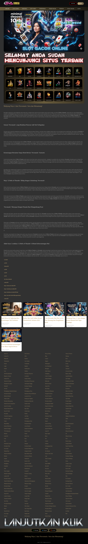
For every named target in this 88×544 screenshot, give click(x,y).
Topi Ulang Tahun (28, 508)
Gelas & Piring (48, 423)
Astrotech (39, 84)
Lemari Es (6, 436)
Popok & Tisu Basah (49, 406)
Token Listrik (6, 398)
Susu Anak (6, 448)
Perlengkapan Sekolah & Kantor (10, 391)
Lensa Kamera (27, 426)
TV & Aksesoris (7, 431)
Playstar (29, 96)
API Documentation (8, 373)
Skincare (67, 413)
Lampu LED (6, 476)
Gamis (5, 421)
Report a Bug (68, 373)
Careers (46, 358)
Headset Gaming (7, 473)
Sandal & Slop (68, 408)
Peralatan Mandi (28, 446)
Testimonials (6, 361)
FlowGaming (10, 96)
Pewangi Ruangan (7, 503)
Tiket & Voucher (48, 396)
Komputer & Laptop (8, 383)
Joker (68, 72)
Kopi (26, 438)
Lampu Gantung (7, 496)
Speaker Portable (28, 463)
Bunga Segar (27, 498)
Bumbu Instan (68, 508)
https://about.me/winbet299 (9, 285)
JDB (20, 72)
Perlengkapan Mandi (49, 403)
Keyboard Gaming (69, 471)
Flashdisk (6, 466)
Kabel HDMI (47, 463)
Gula (5, 438)
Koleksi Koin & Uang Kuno (9, 403)
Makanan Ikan (48, 481)
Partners (26, 358)
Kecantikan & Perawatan (29, 381)
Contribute (27, 376)
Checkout (67, 368)
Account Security (69, 371)
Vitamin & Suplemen (8, 416)
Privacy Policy (48, 353)
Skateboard (27, 458)
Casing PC (27, 471)
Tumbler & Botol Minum (9, 491)
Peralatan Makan (69, 488)
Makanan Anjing (28, 483)
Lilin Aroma (68, 501)
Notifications (27, 368)
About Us (6, 353)
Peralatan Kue (48, 488)
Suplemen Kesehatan (49, 503)
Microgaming (58, 84)
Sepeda (5, 458)
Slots (79, 8)
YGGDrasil (39, 72)
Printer (26, 433)
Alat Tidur (6, 501)
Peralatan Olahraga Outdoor (50, 506)
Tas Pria (5, 388)
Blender (46, 486)
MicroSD (47, 466)
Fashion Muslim (48, 378)
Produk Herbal (68, 403)
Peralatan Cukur (7, 418)
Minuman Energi (48, 511)
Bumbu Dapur (68, 441)
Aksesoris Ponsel (48, 426)
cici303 (5, 263)
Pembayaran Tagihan (29, 398)
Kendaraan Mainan (28, 456)
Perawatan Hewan (69, 483)
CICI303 (6, 259)
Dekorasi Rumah (7, 396)
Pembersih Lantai (7, 443)
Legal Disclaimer (69, 376)
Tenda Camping (48, 458)
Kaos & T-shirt (7, 411)
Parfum (26, 413)
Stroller (46, 448)
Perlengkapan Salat (28, 421)
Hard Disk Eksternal (28, 466)
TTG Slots (29, 84)
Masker (5, 506)
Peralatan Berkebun (49, 398)
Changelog (47, 373)
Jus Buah (67, 511)
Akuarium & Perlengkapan (30, 481)
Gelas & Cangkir (28, 491)
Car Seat (67, 448)
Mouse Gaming (48, 471)
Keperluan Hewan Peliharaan (30, 393)
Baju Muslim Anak (28, 453)
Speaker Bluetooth (48, 428)
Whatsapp (35, 530)
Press (67, 358)
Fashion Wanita (28, 378)
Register (26, 366)
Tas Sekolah (47, 451)
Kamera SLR (27, 461)
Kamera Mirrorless (7, 426)
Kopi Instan (27, 511)
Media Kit (6, 358)
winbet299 (6, 282)
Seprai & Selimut (69, 498)
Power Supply (7, 471)
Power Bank (68, 426)
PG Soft (68, 84)
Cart (5, 371)
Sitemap (67, 356)
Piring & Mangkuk (48, 491)
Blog (46, 356)
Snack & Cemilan (7, 406)
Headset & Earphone (29, 428)
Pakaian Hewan (48, 483)
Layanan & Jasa (28, 396)
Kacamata (6, 413)
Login (80, 3)
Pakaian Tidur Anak (49, 453)
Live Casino (16, 8)
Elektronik (47, 381)
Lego (46, 456)
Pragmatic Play (78, 72)
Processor (47, 468)
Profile (5, 368)
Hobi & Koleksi (48, 383)
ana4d (5, 275)
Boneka (5, 456)
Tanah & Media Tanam (8, 481)
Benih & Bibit (48, 478)
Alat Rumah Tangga (28, 383)
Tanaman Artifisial (7, 498)
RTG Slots (39, 96)
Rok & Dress (47, 411)
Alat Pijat (26, 416)
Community (27, 363)
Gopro (46, 461)
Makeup (46, 413)
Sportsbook (42, 8)
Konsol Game (27, 431)
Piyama (26, 501)
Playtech (58, 96)
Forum (5, 363)
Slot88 (49, 84)
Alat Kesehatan (69, 503)
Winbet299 (6, 266)
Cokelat (46, 441)
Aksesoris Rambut (7, 453)
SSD (5, 468)
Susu (66, 438)
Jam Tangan (68, 378)
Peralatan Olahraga (28, 386)
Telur (26, 441)
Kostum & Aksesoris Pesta (71, 506)
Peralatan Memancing (8, 401)
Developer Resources (29, 373)
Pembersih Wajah (48, 416)
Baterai (26, 476)
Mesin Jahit (47, 473)
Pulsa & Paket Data (69, 396)
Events (67, 363)
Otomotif (6, 386)
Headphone (6, 463)
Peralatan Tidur (7, 446)
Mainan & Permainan (70, 383)
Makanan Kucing (7, 483)
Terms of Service (69, 353)
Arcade (7, 8)
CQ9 (49, 72)
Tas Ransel (27, 418)
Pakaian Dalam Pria (69, 406)
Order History (48, 371)
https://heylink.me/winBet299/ (10, 288)
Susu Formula (27, 406)
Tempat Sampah (28, 493)
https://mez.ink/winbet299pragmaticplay (12, 295)
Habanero (10, 72)
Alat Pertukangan (69, 473)
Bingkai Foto (47, 496)
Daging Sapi (27, 513)
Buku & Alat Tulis (69, 391)
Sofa (66, 421)
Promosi (61, 8)
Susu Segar (6, 513)
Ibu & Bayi (47, 388)
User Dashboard (48, 366)
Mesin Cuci (27, 436)
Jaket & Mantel (48, 408)
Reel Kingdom (20, 96)
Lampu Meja (27, 496)
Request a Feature (7, 376)
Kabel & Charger (7, 428)
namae (38, 542)
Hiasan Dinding (69, 496)
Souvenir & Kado (7, 393)
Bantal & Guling (48, 498)
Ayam (46, 513)
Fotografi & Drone (48, 393)
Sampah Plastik (69, 443)
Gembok (46, 493)
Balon (5, 508)
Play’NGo (58, 72)
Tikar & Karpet (48, 501)
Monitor (5, 433)
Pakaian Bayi (6, 451)
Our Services (27, 353)
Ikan (66, 513)
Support (46, 361)
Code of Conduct (48, 376)
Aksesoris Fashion (7, 381)
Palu (66, 476)
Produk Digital (68, 401)
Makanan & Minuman (49, 391)
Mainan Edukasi (69, 453)
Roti (5, 441)
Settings (67, 366)
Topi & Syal (68, 411)
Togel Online (70, 8)
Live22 (78, 84)
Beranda (24, 8)
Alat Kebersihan (69, 491)
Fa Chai (29, 72)
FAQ (25, 356)
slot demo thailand (8, 279)
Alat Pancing (6, 461)
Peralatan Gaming (28, 473)
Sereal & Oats (7, 511)
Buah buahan (27, 516)
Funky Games (78, 96)
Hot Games (33, 8)
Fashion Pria (6, 378)
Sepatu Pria (47, 386)
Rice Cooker (68, 486)
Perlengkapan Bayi (48, 446)
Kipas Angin (47, 433)
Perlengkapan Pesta (28, 391)
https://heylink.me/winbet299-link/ (11, 292)
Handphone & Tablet (70, 381)
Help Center (68, 361)
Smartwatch (68, 428)
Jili (10, 84)
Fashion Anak (27, 403)
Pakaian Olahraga (69, 458)
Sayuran (5, 516)
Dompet (46, 418)
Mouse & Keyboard (69, 431)
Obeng (46, 476)
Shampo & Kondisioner (70, 416)
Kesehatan (68, 388)
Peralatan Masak (28, 423)
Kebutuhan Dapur (69, 393)
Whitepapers (47, 363)
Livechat (52, 530)
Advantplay (20, 84)
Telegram (44, 530)
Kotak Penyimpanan (69, 423)
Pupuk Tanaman (28, 478)
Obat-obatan (27, 506)
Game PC (47, 431)
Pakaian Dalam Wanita (8, 408)
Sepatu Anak (68, 451)
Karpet (46, 421)
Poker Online (52, 8)
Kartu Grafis (68, 468)
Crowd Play (68, 96)
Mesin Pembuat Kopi (8, 488)
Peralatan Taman (7, 478)
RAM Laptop (68, 466)
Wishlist (26, 371)
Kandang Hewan (69, 481)
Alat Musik (68, 398)
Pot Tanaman (68, 478)
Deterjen (26, 443)
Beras (46, 436)
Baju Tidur (27, 408)
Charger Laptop (69, 463)
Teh (46, 438)
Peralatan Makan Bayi (29, 448)
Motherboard (27, 468)
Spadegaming (49, 96)
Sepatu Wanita (68, 386)
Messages (47, 368)
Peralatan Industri (48, 401)
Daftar (72, 3)
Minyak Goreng (69, 436)
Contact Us (6, 356)
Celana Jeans (27, 411)
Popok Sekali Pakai (69, 446)
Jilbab (67, 418)
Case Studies (27, 361)
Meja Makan (6, 423)
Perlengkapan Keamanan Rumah (72, 493)
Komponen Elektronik (29, 401)
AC (66, 433)
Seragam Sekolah (28, 451)
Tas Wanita (27, 388)
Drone (67, 461)
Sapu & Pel (6, 493)
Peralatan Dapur (7, 486)
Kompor (26, 486)
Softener (46, 443)
